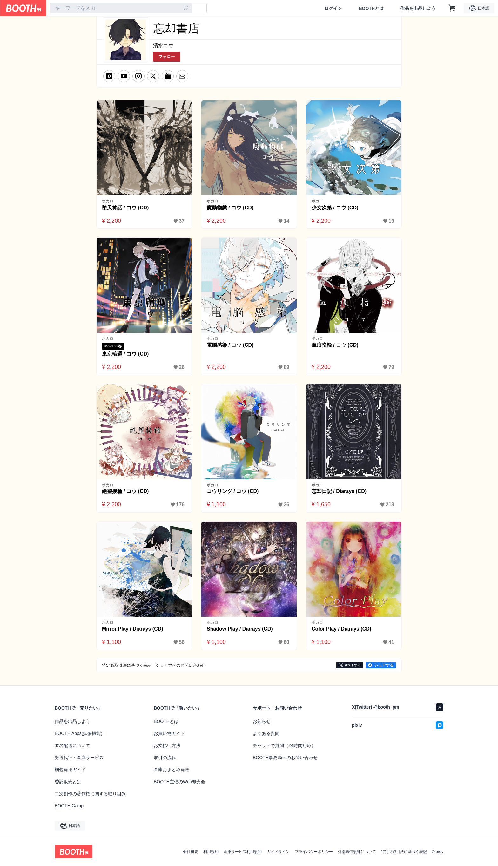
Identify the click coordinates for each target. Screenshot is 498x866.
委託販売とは (68, 781)
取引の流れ (165, 757)
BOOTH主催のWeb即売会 (179, 781)
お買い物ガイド (169, 733)
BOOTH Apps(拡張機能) (78, 733)
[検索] (186, 8)
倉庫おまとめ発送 (171, 769)
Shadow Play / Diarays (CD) (240, 629)
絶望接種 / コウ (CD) (125, 491)
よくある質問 (266, 733)
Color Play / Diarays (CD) (342, 629)
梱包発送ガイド (70, 769)
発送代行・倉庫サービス (79, 757)
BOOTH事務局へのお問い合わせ (285, 757)
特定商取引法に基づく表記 (404, 852)
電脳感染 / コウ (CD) (230, 345)
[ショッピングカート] (452, 8)
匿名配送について (72, 745)
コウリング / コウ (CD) (233, 491)
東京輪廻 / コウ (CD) (125, 354)
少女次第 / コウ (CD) (335, 207)
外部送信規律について (357, 852)
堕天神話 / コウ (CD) (125, 207)
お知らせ (262, 721)
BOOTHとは (371, 8)
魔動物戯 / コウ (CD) (230, 207)
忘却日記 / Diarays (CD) (339, 491)
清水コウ (163, 45)
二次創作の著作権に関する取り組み (90, 793)
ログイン (333, 8)
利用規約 (211, 852)
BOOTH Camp (69, 805)
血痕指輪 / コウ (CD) (335, 345)
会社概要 (190, 852)
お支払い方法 (167, 745)
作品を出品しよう (418, 8)
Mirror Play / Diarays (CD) (132, 629)
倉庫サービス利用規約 (243, 852)
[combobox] (121, 8)
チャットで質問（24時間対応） (284, 745)
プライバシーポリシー (314, 852)
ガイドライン (278, 852)
